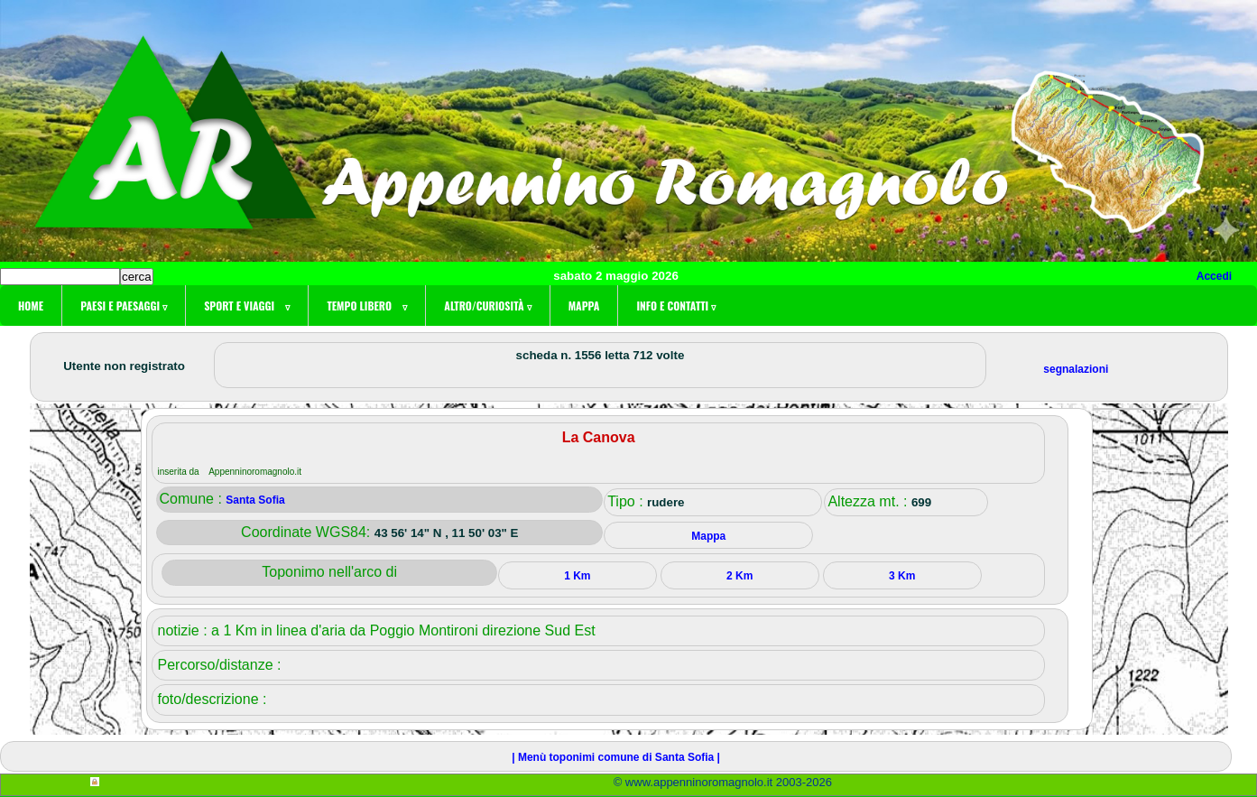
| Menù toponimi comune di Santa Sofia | (616, 757)
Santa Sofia (255, 500)
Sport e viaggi (247, 305)
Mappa (584, 305)
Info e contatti (676, 305)
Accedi (1214, 276)
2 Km (739, 576)
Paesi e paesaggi (123, 305)
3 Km (902, 576)
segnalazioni (1075, 369)
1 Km (577, 576)
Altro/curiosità (487, 305)
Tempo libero (367, 305)
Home (30, 305)
